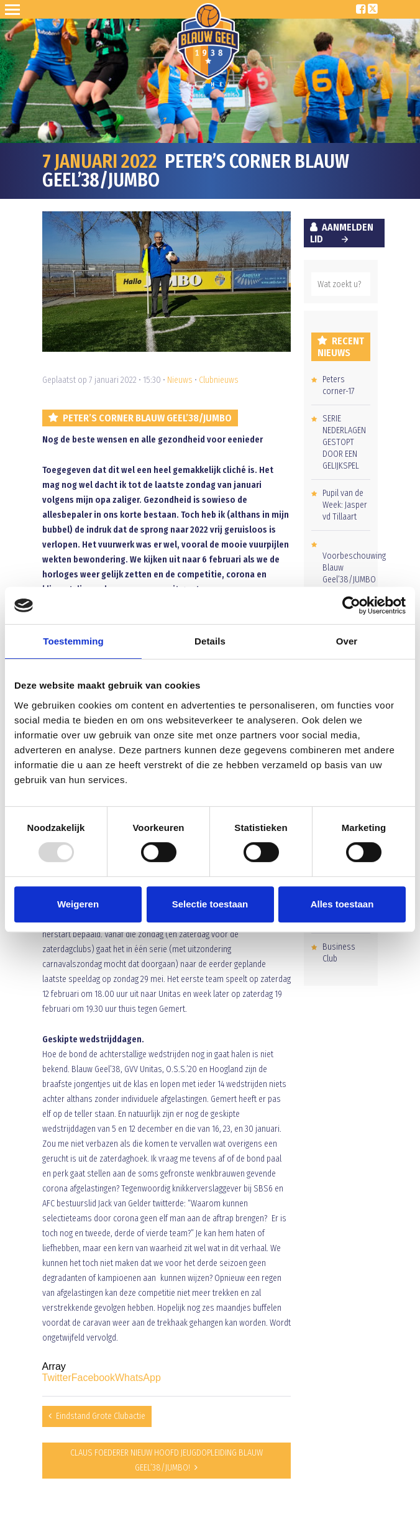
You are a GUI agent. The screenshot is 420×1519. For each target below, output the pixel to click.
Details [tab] (210, 641)
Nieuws (180, 380)
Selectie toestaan (210, 904)
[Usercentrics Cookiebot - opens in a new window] (351, 605)
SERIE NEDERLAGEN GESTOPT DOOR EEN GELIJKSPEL (344, 442)
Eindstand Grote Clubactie (100, 1416)
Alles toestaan (342, 904)
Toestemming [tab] (73, 641)
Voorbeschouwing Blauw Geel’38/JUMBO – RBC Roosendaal (354, 579)
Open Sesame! (15, 9)
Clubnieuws (219, 380)
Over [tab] (347, 641)
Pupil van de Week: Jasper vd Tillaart (344, 505)
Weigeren (78, 904)
